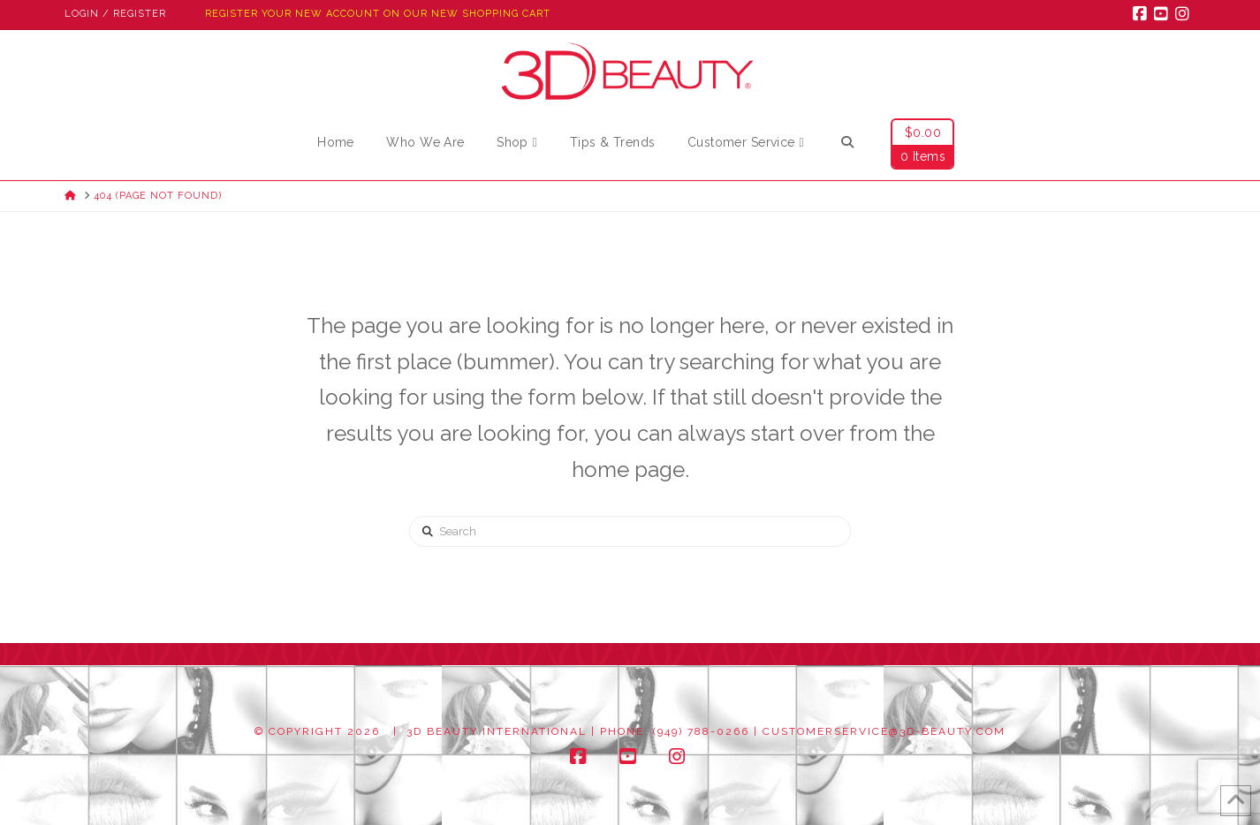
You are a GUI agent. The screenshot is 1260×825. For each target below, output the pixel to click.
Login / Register (115, 13)
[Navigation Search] (846, 145)
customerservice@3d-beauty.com (884, 731)
